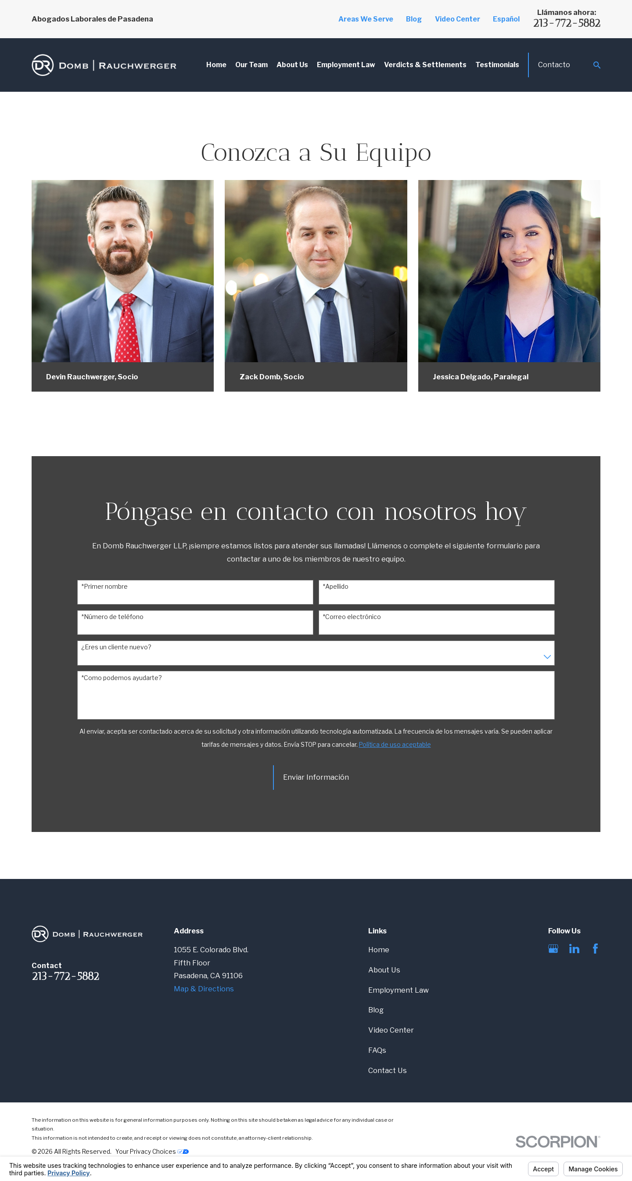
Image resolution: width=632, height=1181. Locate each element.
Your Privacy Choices (152, 1151)
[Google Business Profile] (553, 948)
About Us (384, 969)
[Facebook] (595, 948)
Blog (414, 19)
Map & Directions (204, 988)
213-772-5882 (566, 23)
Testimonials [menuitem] (497, 65)
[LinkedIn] (574, 948)
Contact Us (387, 1070)
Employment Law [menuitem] (346, 65)
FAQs (377, 1050)
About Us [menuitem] (292, 65)
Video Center (457, 19)
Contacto (554, 64)
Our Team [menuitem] (251, 65)
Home (378, 949)
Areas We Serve (365, 19)
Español (506, 19)
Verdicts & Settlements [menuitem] (425, 65)
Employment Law (398, 990)
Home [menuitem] (216, 65)
